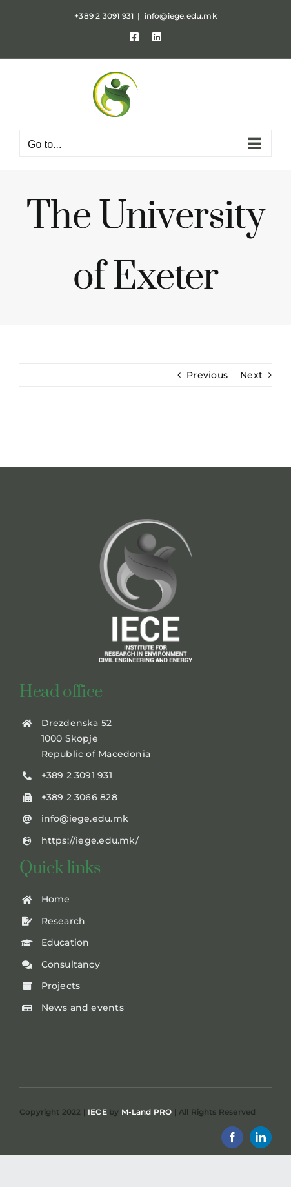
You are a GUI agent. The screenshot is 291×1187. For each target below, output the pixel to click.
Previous (207, 375)
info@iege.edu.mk (181, 16)
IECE (97, 1112)
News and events (82, 1007)
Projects (61, 985)
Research (63, 921)
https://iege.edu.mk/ (90, 840)
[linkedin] (261, 1137)
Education (65, 942)
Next (251, 375)
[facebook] (232, 1137)
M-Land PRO (146, 1112)
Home (55, 899)
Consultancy (70, 964)
